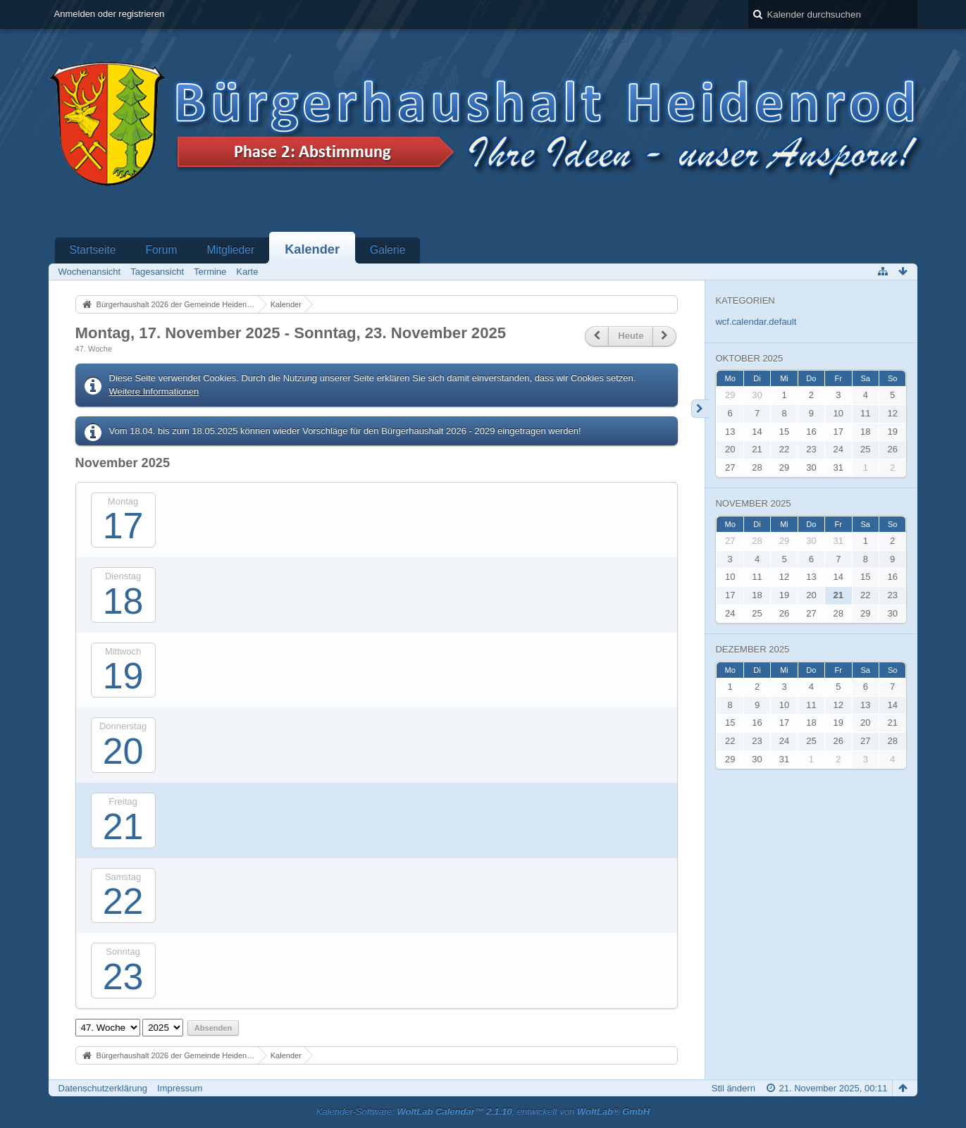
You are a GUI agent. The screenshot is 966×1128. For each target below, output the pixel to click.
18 (123, 601)
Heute (630, 335)
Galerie (387, 250)
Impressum (179, 1088)
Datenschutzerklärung (102, 1088)
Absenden (213, 1028)
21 (123, 826)
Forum (161, 250)
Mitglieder (230, 250)
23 (123, 976)
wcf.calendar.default (755, 321)
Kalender (312, 249)
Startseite (93, 250)
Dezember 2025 (752, 649)
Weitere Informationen (154, 391)
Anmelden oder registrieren (109, 13)
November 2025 (753, 503)
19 (123, 675)
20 (123, 751)
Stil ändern (733, 1088)
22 (123, 901)
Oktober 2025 (749, 358)
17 (123, 525)
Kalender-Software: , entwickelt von (483, 1111)
